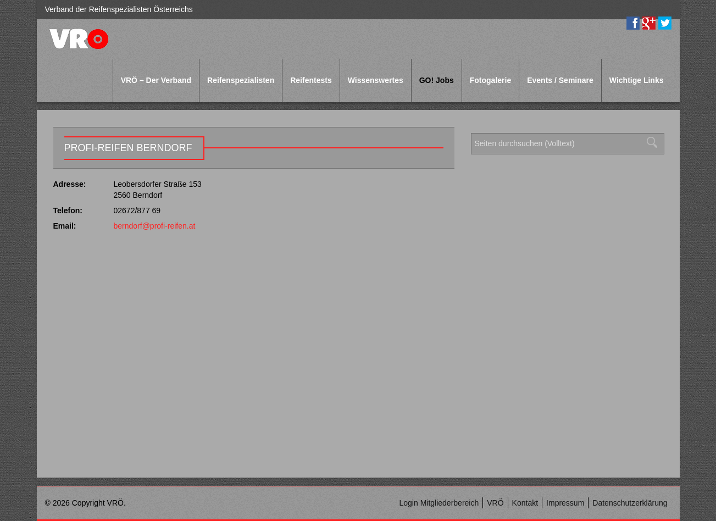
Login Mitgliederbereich (439, 502)
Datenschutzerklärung (629, 502)
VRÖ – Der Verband (156, 80)
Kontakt (525, 502)
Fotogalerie (490, 80)
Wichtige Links (636, 80)
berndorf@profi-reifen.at (155, 225)
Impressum (565, 502)
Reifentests (310, 80)
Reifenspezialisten (240, 80)
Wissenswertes (375, 80)
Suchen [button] (655, 142)
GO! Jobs (436, 80)
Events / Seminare (560, 80)
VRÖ (495, 502)
